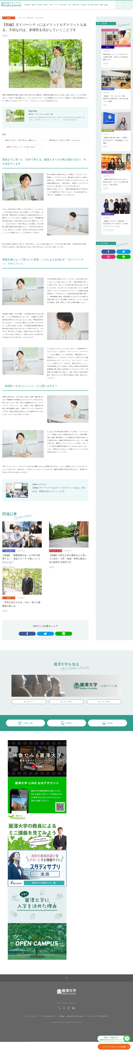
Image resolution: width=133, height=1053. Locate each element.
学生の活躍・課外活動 (92, 4)
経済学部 (39, 4)
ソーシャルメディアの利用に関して (97, 1027)
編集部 (106, 4)
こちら (41, 487)
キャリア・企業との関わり (60, 4)
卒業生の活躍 (75, 4)
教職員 (101, 4)
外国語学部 (27, 4)
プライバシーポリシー (31, 1027)
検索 (128, 5)
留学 (70, 4)
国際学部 (34, 4)
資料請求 (119, 5)
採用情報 (61, 1027)
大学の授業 (83, 4)
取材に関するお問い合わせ (75, 1027)
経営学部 (45, 4)
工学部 (50, 4)
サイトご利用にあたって (48, 1027)
